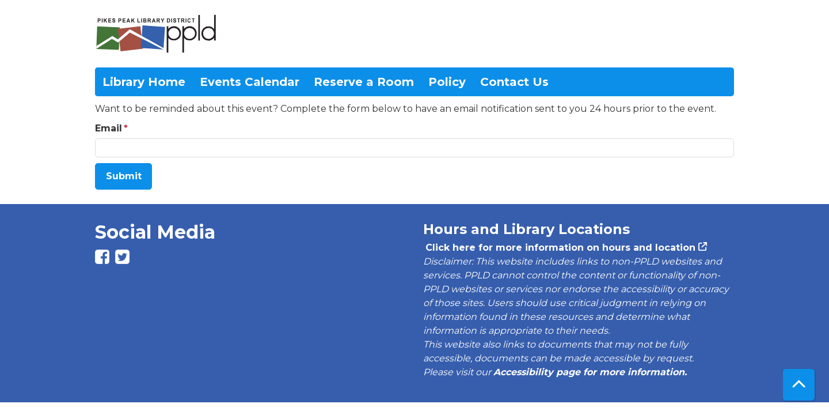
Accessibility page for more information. (590, 372)
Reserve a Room (364, 82)
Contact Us (514, 82)
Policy (447, 82)
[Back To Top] (799, 385)
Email (108, 128)
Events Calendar (249, 82)
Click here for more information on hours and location (559, 247)
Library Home (143, 82)
